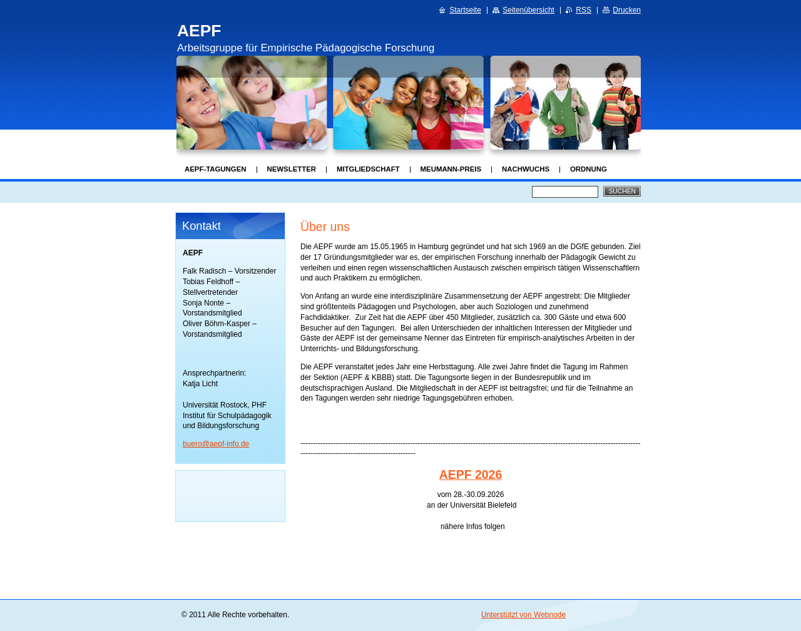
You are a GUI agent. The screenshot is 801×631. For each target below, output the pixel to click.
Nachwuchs (525, 169)
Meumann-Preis (451, 169)
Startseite (465, 10)
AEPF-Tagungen (216, 169)
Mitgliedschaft (368, 169)
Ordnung (588, 169)
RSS (583, 10)
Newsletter (291, 169)
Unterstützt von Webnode (523, 614)
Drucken (627, 10)
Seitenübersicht (528, 10)
